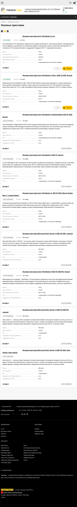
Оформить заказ (39, 433)
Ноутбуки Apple (5, 450)
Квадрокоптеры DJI (29, 457)
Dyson (25, 445)
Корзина (37, 429)
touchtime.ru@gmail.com (7, 410)
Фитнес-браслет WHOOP (30, 450)
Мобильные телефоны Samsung (32, 452)
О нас (2, 429)
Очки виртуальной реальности (32, 448)
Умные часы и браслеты (7, 457)
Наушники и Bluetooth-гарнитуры (10, 460)
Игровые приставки (29, 455)
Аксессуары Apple (6, 462)
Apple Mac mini (5, 448)
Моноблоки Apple (5, 452)
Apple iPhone (4, 445)
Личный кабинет (39, 431)
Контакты (3, 436)
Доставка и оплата (6, 431)
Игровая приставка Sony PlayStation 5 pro (39, 36)
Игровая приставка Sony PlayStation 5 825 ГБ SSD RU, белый (46, 272)
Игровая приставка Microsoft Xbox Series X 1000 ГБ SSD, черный (48, 233)
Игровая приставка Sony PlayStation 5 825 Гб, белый (43, 155)
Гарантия (3, 433)
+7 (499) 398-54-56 (6, 406)
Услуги (25, 460)
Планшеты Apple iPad (7, 455)
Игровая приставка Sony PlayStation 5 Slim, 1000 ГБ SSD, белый (47, 75)
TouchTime (4, 475)
